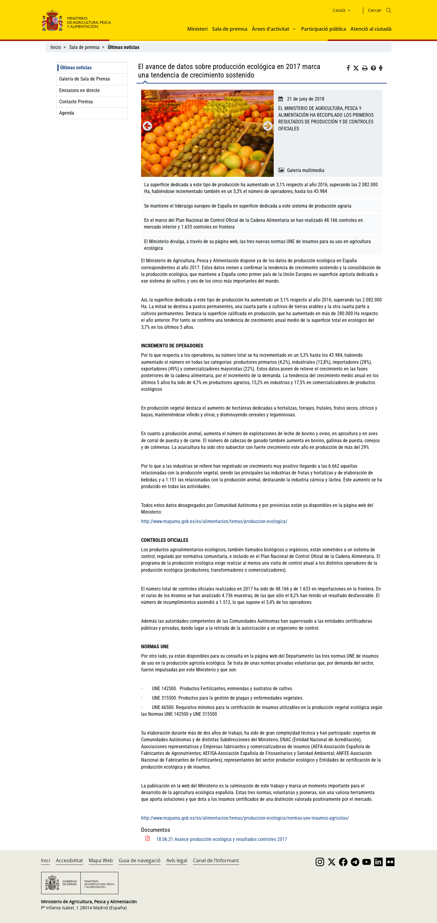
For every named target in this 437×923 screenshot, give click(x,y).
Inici (45, 860)
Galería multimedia (305, 170)
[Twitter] (357, 68)
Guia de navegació (140, 860)
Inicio (55, 47)
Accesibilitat (69, 860)
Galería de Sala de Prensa (84, 79)
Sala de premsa (229, 29)
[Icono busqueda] (388, 10)
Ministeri (197, 29)
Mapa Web (101, 860)
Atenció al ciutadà (371, 29)
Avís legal (176, 860)
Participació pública (323, 29)
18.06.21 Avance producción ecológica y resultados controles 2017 (221, 839)
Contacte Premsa (76, 102)
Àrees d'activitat (270, 29)
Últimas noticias (76, 68)
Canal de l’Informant (216, 860)
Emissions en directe (79, 90)
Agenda (66, 113)
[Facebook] (350, 69)
